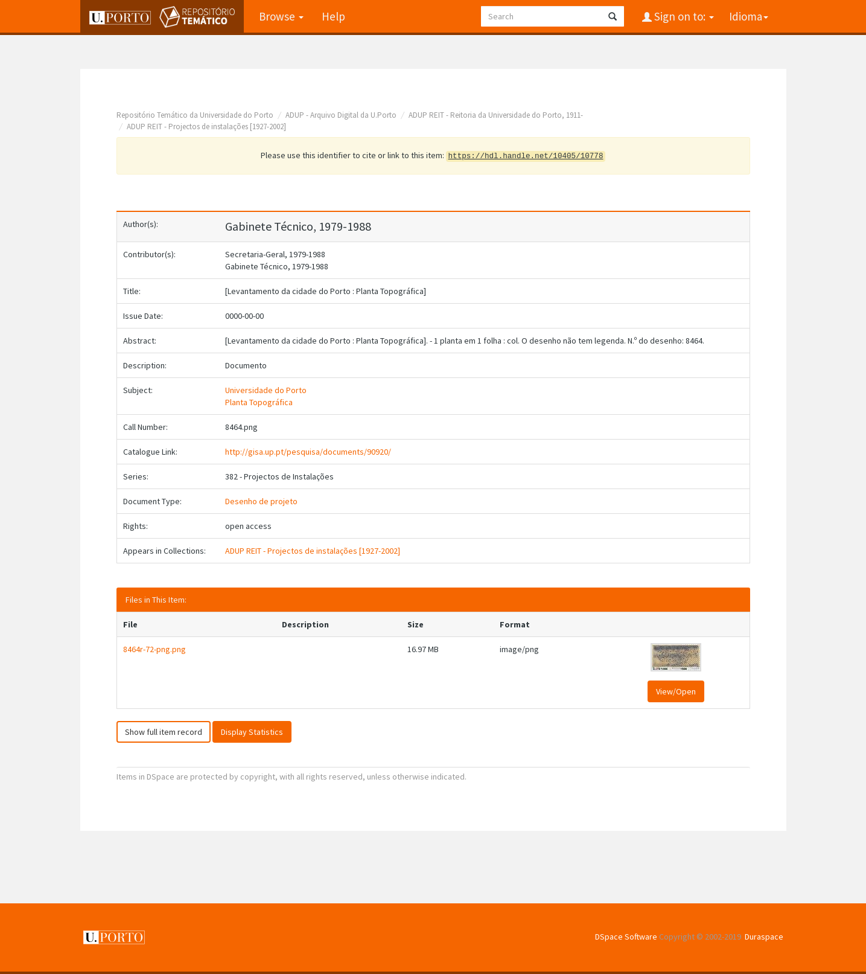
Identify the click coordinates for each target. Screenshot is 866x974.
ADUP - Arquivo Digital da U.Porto (340, 115)
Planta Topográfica (259, 402)
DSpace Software (626, 936)
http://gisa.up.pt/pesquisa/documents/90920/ (308, 451)
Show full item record (163, 731)
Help (333, 16)
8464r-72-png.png (154, 649)
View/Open (676, 691)
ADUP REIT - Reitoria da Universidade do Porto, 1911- (496, 115)
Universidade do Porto (266, 390)
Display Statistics (252, 731)
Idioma (748, 16)
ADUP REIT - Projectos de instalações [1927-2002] (206, 126)
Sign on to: (683, 16)
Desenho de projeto (261, 501)
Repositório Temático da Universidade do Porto (194, 115)
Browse (281, 16)
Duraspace (764, 936)
